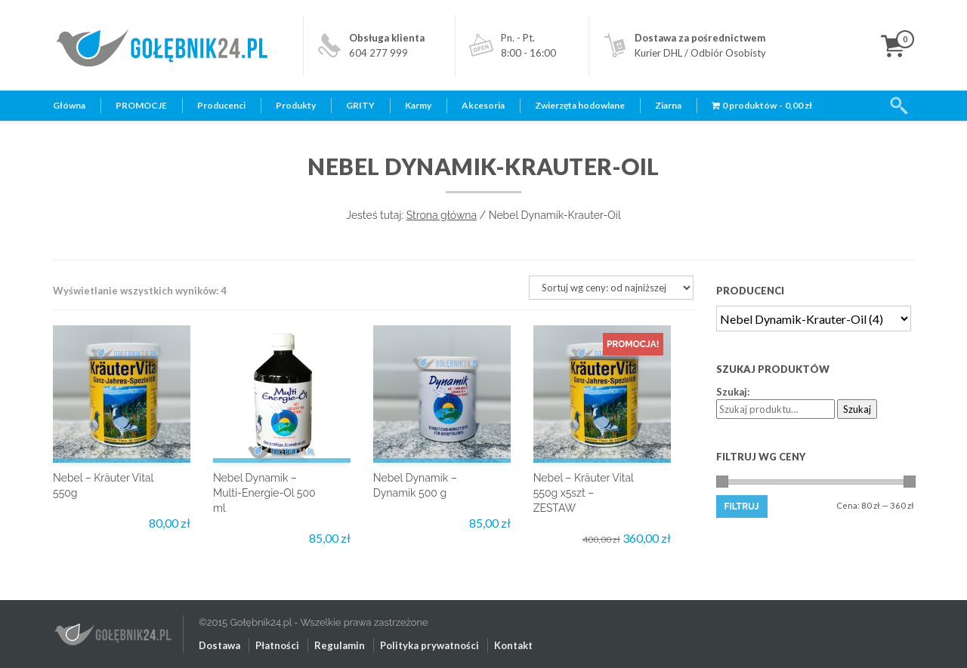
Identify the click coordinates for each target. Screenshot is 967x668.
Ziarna (668, 105)
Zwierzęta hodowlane (580, 105)
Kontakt (513, 645)
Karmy (418, 105)
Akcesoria (483, 105)
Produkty (296, 105)
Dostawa (219, 645)
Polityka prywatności (429, 645)
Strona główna (441, 215)
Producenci (221, 105)
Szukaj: (732, 392)
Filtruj (741, 506)
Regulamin (339, 645)
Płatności (277, 645)
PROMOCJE (141, 105)
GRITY (360, 105)
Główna (69, 105)
